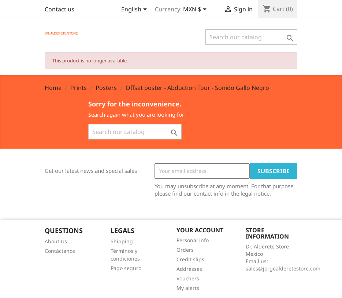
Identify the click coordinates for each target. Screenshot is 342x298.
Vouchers (187, 278)
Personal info (192, 240)
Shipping (122, 241)
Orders (185, 249)
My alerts (187, 287)
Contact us (59, 9)
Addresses (189, 268)
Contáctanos (60, 250)
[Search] (251, 37)
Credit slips (190, 259)
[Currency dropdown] (196, 10)
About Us (56, 241)
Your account (199, 230)
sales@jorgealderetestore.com (283, 268)
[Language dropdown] (135, 10)
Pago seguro (126, 268)
